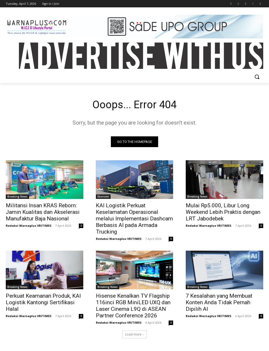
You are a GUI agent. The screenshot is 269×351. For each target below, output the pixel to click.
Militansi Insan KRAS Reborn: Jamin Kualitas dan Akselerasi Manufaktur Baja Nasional (43, 212)
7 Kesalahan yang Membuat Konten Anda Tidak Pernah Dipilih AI (219, 302)
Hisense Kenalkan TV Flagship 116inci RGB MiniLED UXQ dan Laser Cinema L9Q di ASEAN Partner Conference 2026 (133, 306)
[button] (257, 76)
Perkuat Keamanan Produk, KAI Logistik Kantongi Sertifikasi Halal (43, 302)
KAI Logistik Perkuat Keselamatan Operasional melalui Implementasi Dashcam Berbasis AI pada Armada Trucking (134, 218)
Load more (134, 334)
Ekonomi (103, 196)
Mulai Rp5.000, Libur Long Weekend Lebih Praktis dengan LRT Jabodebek (223, 212)
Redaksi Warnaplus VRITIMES (28, 226)
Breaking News (17, 196)
